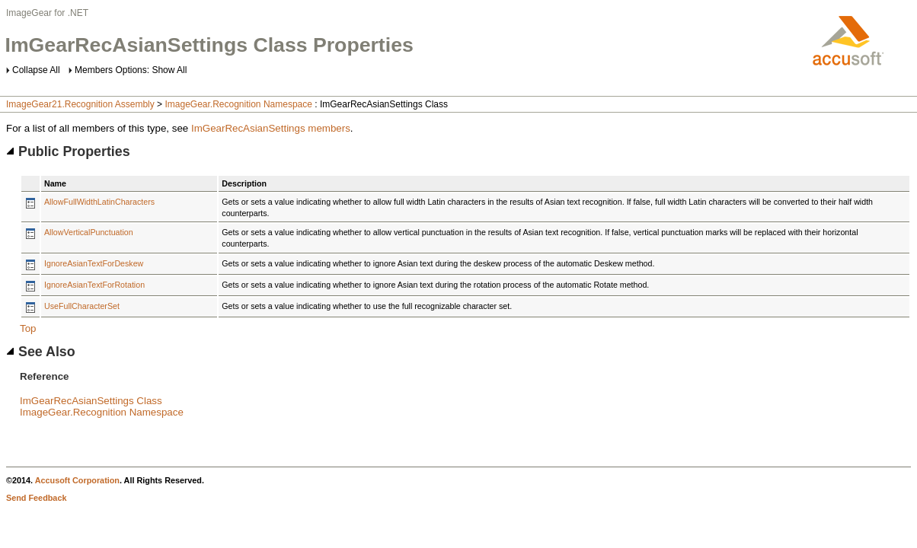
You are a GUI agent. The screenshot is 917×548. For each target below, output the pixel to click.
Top (28, 328)
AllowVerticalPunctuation (88, 232)
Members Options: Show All (131, 70)
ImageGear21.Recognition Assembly (80, 104)
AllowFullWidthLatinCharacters (99, 201)
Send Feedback (36, 497)
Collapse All (36, 70)
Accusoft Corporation (77, 480)
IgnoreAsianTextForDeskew (93, 263)
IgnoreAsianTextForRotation (94, 284)
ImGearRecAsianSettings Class (91, 400)
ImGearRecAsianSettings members (270, 128)
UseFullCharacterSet (82, 306)
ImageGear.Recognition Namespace (238, 104)
